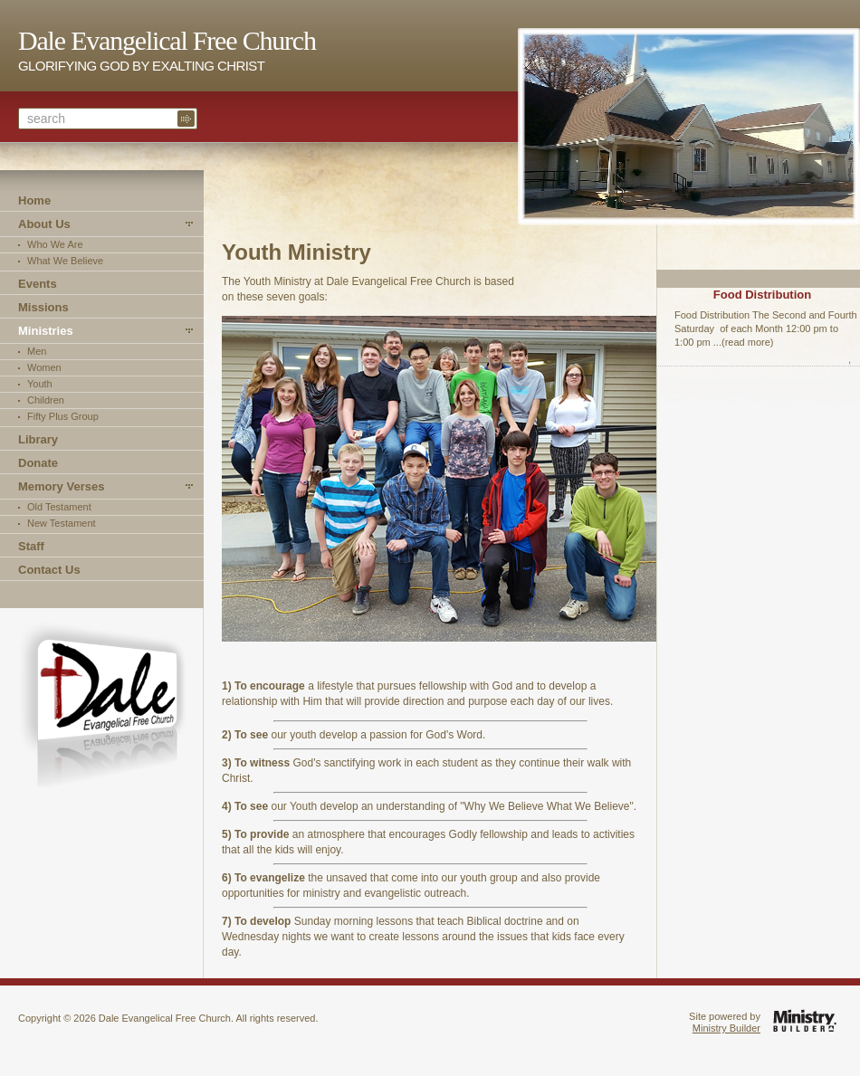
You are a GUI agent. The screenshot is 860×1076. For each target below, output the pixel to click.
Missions (43, 307)
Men (36, 351)
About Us (44, 224)
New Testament (61, 523)
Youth (40, 383)
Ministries (45, 331)
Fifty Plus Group (63, 416)
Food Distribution (762, 294)
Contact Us (49, 569)
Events (37, 283)
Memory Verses (61, 486)
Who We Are (55, 244)
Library (38, 439)
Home (34, 200)
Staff (31, 546)
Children (45, 400)
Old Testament (59, 506)
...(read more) (743, 342)
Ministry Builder (726, 1028)
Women (44, 367)
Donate (38, 463)
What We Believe (65, 260)
